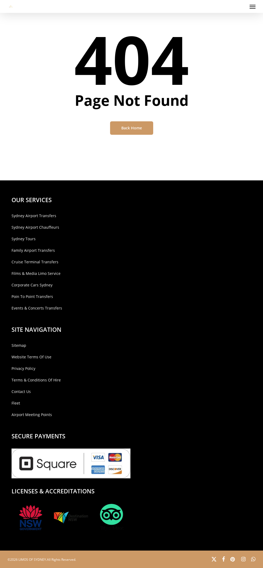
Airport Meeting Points (32, 414)
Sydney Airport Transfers (34, 215)
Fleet (16, 403)
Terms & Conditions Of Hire (36, 380)
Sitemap (19, 345)
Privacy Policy (23, 368)
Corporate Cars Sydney (32, 284)
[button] (253, 6)
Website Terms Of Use (31, 356)
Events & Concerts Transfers (37, 308)
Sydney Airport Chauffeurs (35, 227)
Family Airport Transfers (33, 250)
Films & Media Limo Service (36, 273)
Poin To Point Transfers (32, 296)
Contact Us (21, 391)
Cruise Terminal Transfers (35, 261)
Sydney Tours (24, 238)
